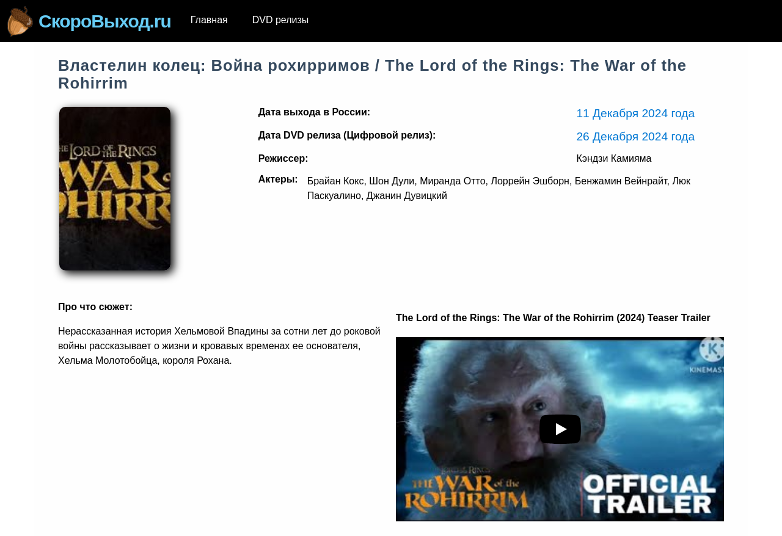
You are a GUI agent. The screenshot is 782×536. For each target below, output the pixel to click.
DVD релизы (280, 20)
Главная (209, 20)
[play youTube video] (560, 429)
